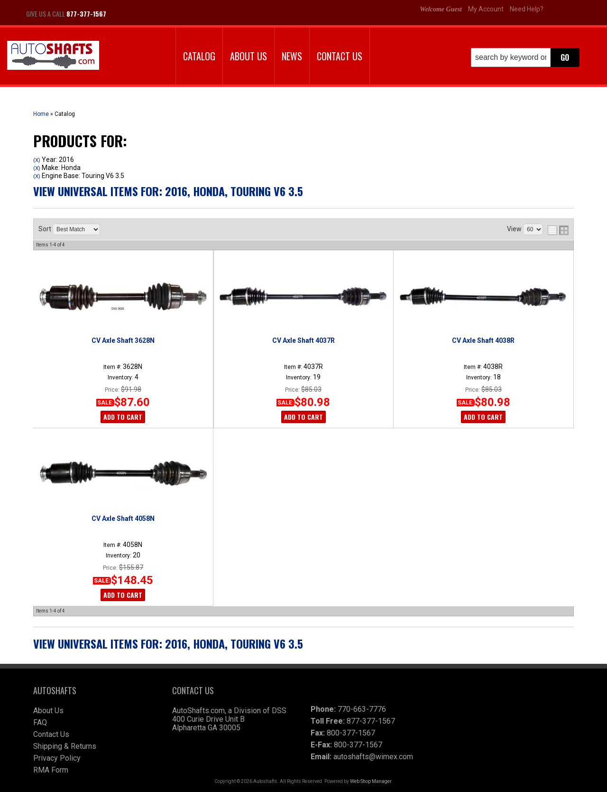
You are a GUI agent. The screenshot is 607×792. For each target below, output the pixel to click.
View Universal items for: (168, 190)
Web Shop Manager (370, 781)
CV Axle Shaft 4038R (483, 340)
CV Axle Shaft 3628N (123, 340)
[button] (525, 57)
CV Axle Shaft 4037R (303, 340)
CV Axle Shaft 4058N (123, 518)
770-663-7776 (362, 709)
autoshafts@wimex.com (373, 756)
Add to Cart (122, 417)
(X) (36, 160)
